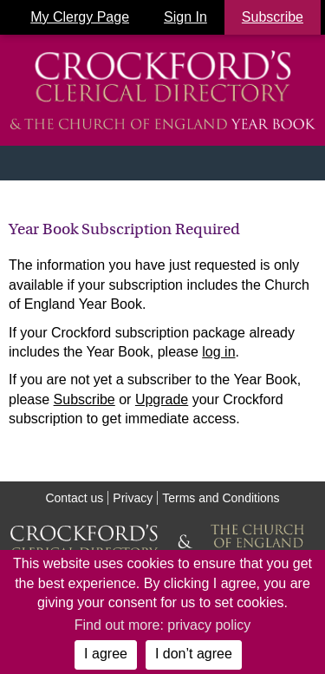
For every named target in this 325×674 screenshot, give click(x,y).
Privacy (133, 498)
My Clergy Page (79, 17)
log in (218, 351)
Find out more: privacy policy (163, 625)
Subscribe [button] (272, 17)
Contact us (74, 498)
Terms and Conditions (220, 498)
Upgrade (161, 399)
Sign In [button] (185, 17)
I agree (105, 653)
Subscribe (84, 399)
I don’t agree (193, 653)
